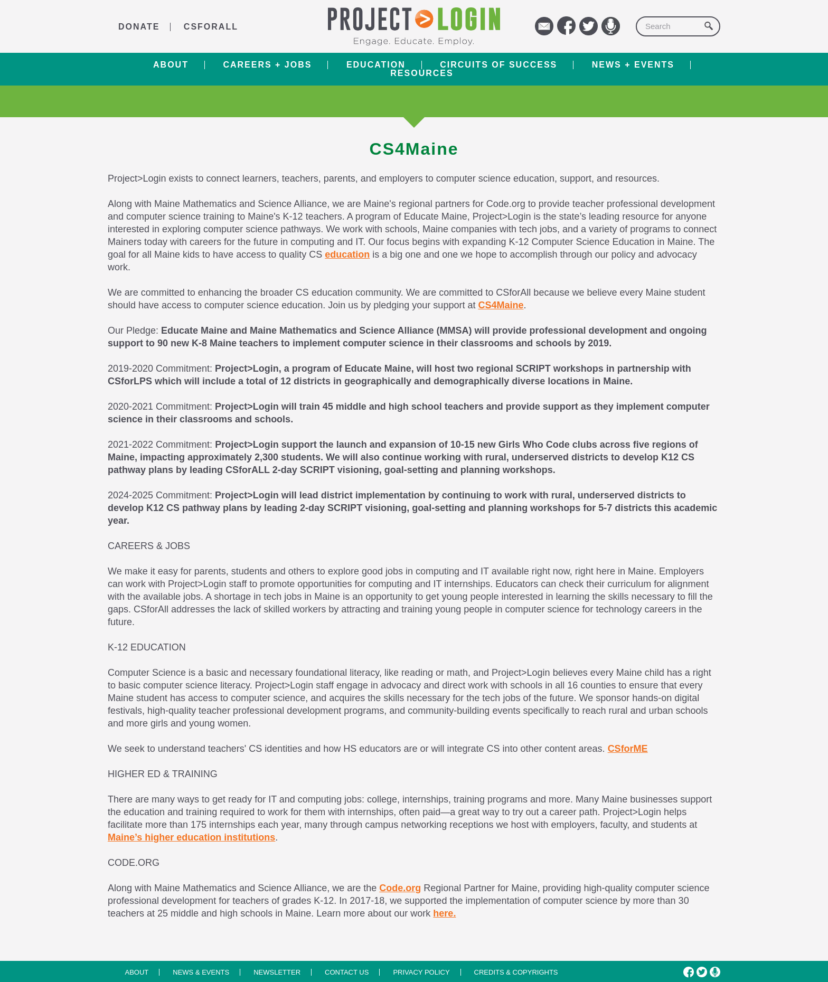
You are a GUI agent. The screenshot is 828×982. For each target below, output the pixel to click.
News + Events (633, 65)
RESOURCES (421, 73)
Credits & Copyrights (516, 972)
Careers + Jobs (267, 65)
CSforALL (211, 26)
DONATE (138, 26)
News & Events (201, 972)
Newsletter (276, 972)
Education (376, 65)
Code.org (400, 888)
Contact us (347, 972)
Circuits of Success (498, 65)
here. (444, 913)
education (347, 254)
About (171, 65)
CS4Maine (500, 305)
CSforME (628, 748)
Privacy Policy (421, 972)
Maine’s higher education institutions (191, 837)
